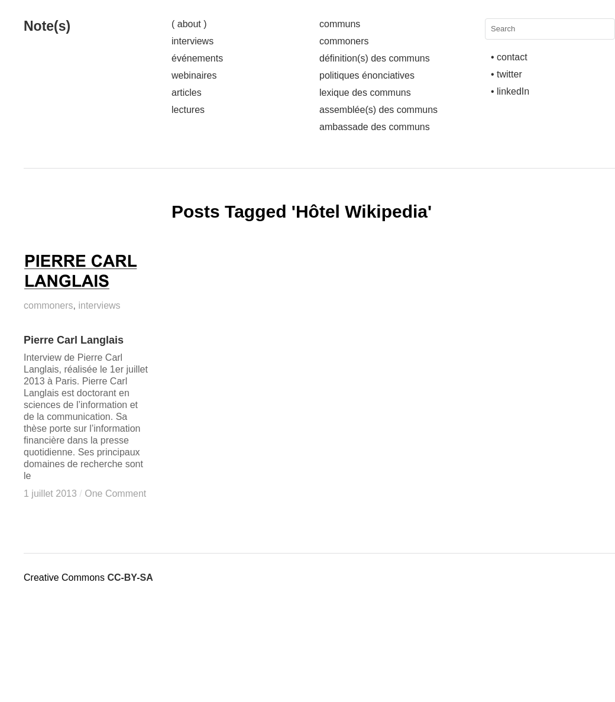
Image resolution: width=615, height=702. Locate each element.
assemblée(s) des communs (378, 110)
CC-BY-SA (130, 577)
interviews (192, 41)
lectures (188, 110)
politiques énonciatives (367, 75)
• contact (509, 57)
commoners (344, 41)
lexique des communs (365, 93)
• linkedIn (510, 91)
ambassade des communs (374, 127)
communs (339, 24)
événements (197, 58)
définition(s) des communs (374, 58)
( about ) (189, 24)
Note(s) (47, 26)
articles (186, 93)
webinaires (193, 75)
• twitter (506, 74)
